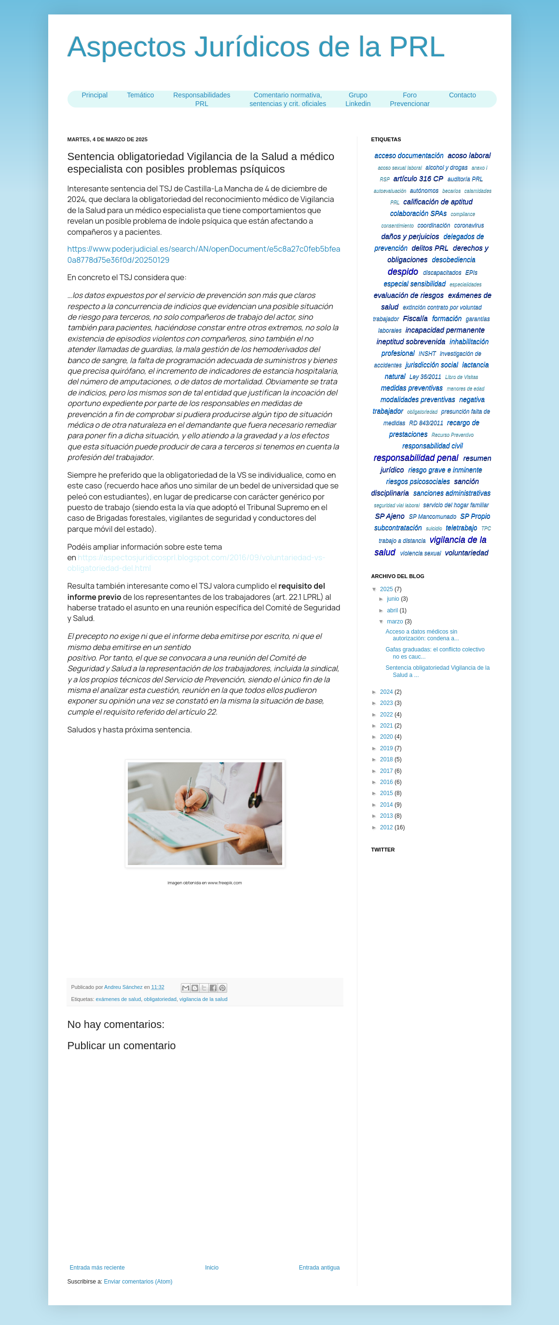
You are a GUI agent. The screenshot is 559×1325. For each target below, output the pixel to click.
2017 (387, 771)
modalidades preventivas (418, 399)
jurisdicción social (432, 364)
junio (394, 598)
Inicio (211, 1267)
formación (447, 318)
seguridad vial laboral (397, 505)
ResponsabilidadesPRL (201, 99)
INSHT (427, 353)
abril (393, 610)
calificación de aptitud (437, 201)
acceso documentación (409, 155)
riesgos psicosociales (418, 481)
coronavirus (469, 225)
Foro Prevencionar (410, 99)
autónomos (424, 190)
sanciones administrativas (452, 493)
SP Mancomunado (432, 516)
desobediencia (454, 259)
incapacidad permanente (445, 329)
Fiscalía (415, 318)
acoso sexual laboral (400, 167)
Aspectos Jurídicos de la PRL (257, 46)
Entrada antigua (319, 1267)
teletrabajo (461, 527)
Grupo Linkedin (357, 99)
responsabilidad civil (432, 445)
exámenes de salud (118, 999)
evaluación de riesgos (409, 295)
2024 (387, 692)
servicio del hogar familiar (456, 504)
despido (403, 271)
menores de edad (465, 388)
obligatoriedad (160, 999)
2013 (387, 815)
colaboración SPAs (418, 213)
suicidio (434, 528)
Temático (140, 95)
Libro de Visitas (461, 376)
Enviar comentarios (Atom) (138, 1281)
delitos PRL (430, 247)
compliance (463, 213)
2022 (387, 714)
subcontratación (398, 527)
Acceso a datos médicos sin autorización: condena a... (422, 635)
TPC (486, 528)
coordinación (433, 225)
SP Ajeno (389, 516)
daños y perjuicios (410, 236)
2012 (387, 827)
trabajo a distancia (402, 540)
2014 (387, 804)
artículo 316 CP (418, 178)
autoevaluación (390, 190)
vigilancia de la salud (203, 999)
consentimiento (397, 225)
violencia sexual (420, 553)
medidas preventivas (412, 388)
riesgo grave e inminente (445, 469)
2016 (387, 782)
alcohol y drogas (446, 167)
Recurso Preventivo (453, 434)
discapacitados (442, 272)
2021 (387, 725)
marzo (396, 621)
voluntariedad (467, 552)
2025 (387, 589)
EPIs (471, 272)
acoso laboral (469, 155)
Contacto (462, 95)
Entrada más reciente (97, 1267)
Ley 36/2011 (425, 376)
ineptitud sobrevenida (411, 341)
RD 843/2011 (426, 422)
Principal (95, 95)
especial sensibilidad (415, 283)
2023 (387, 703)
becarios (451, 190)
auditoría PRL (465, 179)
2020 (387, 736)
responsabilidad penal (416, 457)
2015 (387, 793)
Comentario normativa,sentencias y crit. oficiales (288, 99)
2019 (387, 748)
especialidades (465, 284)
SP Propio (475, 516)
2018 (387, 759)
